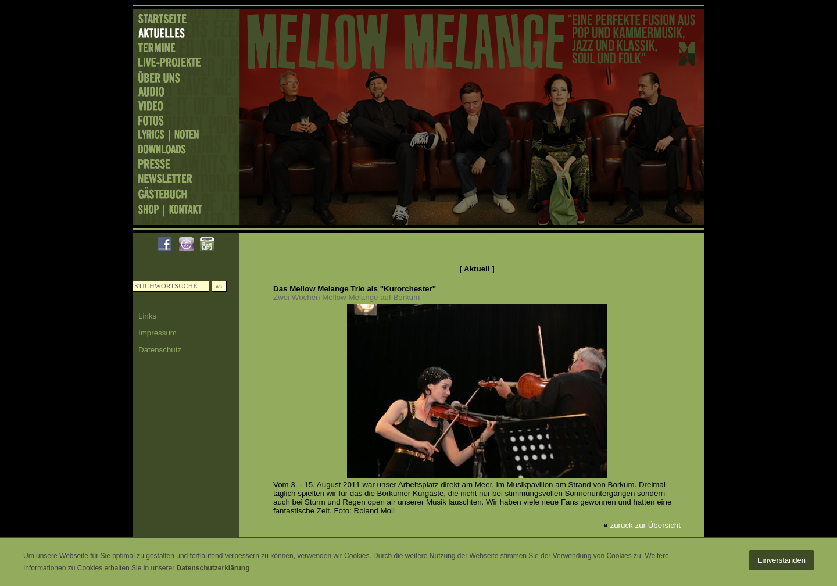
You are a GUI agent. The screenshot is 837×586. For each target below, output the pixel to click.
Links (147, 316)
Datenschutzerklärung (212, 568)
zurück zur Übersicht (645, 525)
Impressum (157, 332)
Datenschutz (159, 349)
